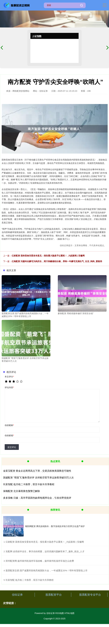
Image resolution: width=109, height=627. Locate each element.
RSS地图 (59, 613)
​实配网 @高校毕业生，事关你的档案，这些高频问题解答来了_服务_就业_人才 (45, 551)
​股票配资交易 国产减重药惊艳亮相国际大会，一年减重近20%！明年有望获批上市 (46, 570)
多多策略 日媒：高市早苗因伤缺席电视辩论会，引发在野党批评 (37, 498)
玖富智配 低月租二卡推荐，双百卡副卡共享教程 (28, 484)
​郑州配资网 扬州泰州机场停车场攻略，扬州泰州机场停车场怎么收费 (40, 561)
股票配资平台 (53, 594)
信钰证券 (17, 594)
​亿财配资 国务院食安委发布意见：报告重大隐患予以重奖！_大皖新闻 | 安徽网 (45, 542)
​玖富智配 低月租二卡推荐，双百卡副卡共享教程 (30, 580)
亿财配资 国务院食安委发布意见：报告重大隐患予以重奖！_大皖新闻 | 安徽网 (48, 255)
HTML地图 (69, 613)
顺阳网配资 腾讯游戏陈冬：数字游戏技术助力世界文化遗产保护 (55, 526)
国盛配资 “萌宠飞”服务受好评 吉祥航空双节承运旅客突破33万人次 (38, 477)
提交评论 (12, 447)
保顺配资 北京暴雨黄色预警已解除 (21, 491)
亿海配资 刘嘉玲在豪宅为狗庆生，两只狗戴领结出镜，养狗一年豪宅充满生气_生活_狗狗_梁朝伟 (57, 261)
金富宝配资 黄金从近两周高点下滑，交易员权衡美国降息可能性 (37, 471)
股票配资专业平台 (90, 594)
